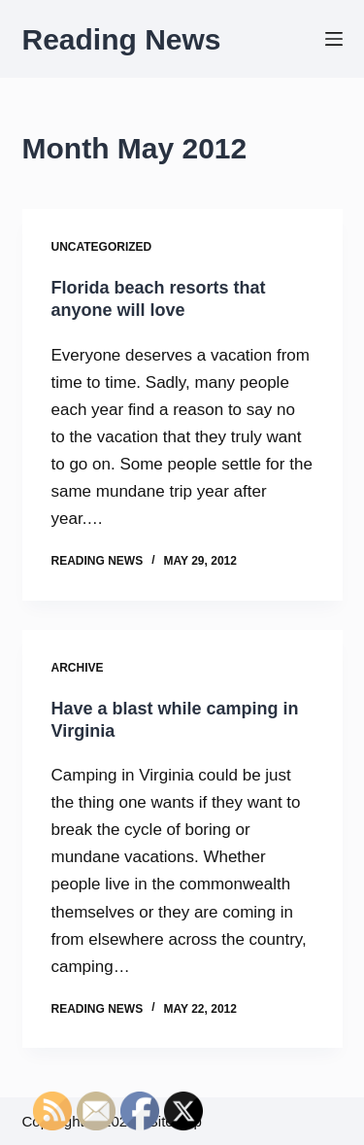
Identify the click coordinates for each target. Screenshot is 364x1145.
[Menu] (334, 39)
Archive (77, 668)
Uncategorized (101, 247)
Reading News (121, 39)
